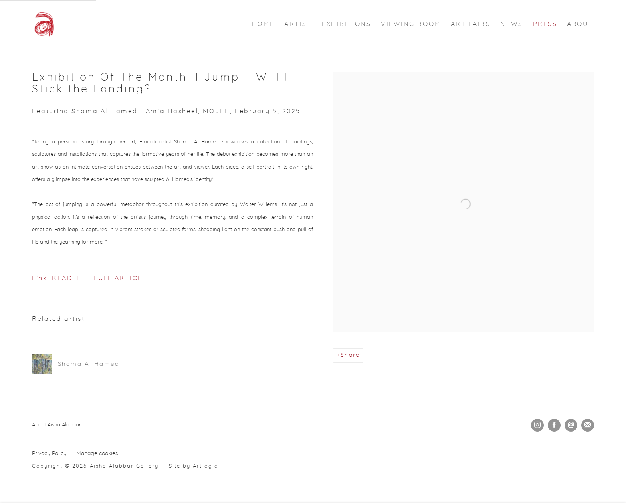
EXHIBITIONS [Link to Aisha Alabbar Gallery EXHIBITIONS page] (346, 24)
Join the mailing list (587, 425)
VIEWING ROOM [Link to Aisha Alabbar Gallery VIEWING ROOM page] (410, 24)
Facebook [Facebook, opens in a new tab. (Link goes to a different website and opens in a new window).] (554, 425)
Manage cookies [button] (97, 453)
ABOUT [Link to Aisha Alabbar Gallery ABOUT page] (580, 24)
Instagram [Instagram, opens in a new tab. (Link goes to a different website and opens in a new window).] (537, 425)
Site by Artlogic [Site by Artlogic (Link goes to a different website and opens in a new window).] (193, 466)
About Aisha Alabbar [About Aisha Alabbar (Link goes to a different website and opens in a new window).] (56, 425)
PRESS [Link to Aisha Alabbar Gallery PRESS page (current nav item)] (545, 24)
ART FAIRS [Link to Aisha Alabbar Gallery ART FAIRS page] (471, 24)
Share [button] (350, 355)
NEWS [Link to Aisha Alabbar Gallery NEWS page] (511, 24)
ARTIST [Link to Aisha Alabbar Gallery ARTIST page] (298, 24)
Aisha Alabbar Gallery (44, 24)
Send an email (571, 425)
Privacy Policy (49, 453)
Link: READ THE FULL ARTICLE (89, 278)
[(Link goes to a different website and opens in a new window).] (91, 425)
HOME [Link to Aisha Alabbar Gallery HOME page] (263, 24)
